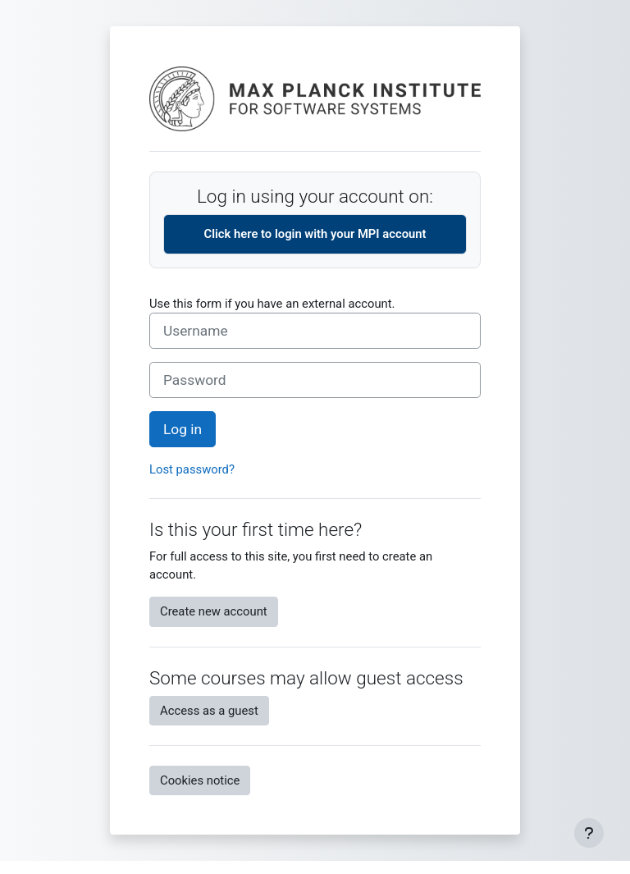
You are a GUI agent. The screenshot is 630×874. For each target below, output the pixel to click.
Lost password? (192, 469)
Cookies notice (200, 780)
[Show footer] (589, 833)
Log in (182, 429)
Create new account (213, 611)
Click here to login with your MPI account (314, 234)
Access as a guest (209, 710)
